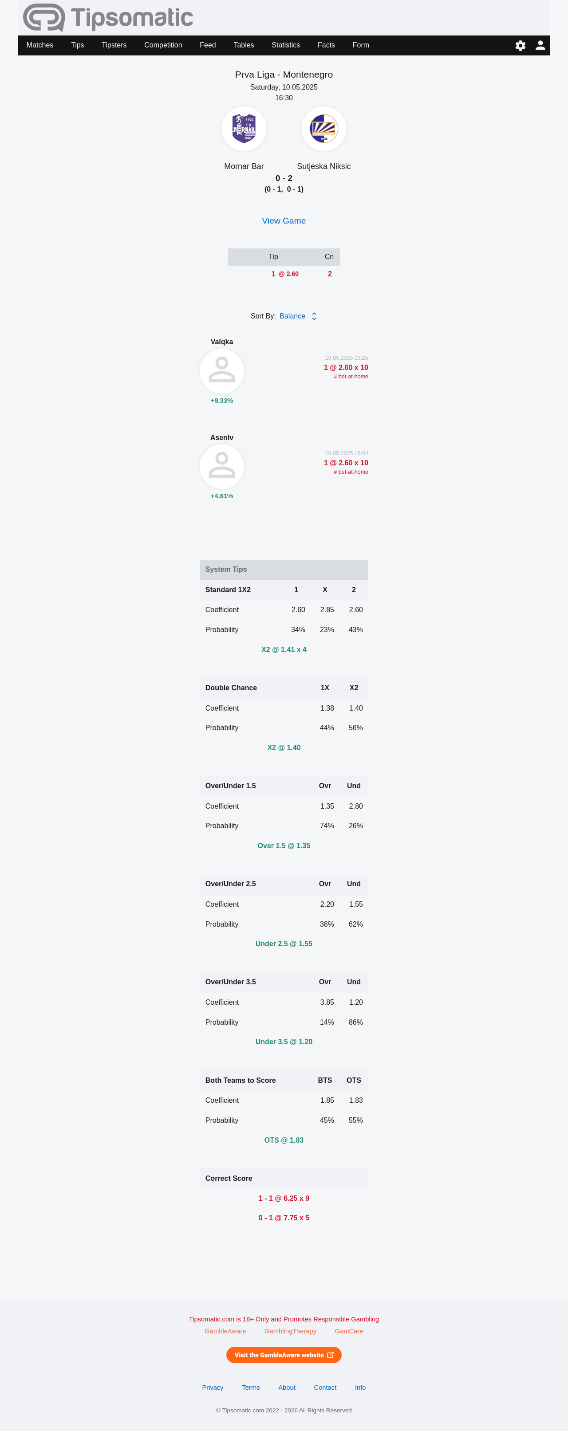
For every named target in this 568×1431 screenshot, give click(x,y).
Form (361, 45)
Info (360, 1387)
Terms (251, 1387)
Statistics (286, 45)
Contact (325, 1387)
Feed (208, 45)
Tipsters (114, 45)
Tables (243, 45)
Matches (40, 45)
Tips (77, 45)
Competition (163, 45)
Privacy (212, 1387)
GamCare (349, 1331)
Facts (326, 45)
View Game (284, 220)
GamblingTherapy (290, 1331)
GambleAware (225, 1331)
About (286, 1387)
